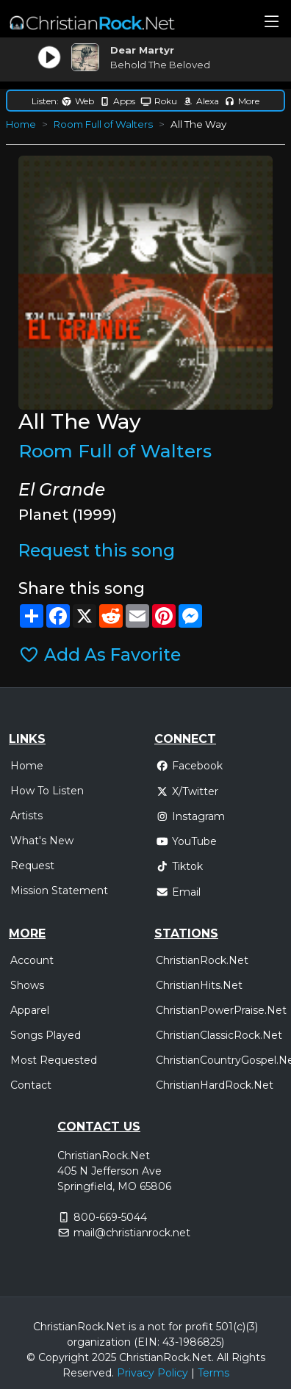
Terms (213, 1372)
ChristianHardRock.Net (214, 1085)
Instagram (190, 816)
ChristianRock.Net (202, 960)
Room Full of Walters (103, 124)
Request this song (96, 550)
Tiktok (179, 866)
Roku (158, 100)
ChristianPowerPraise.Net (221, 1010)
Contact (30, 1085)
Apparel (29, 1010)
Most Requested (53, 1060)
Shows (27, 985)
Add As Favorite (99, 655)
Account (32, 960)
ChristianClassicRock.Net (219, 1035)
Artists (26, 815)
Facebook (189, 766)
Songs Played (45, 1035)
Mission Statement (59, 890)
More (241, 100)
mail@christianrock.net (131, 1232)
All (223, 1357)
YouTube (186, 841)
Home (21, 124)
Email (178, 892)
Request (32, 865)
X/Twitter (187, 791)
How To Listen (47, 791)
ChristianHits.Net (199, 985)
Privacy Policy (152, 1372)
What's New (41, 840)
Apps (117, 100)
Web (77, 100)
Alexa (200, 100)
